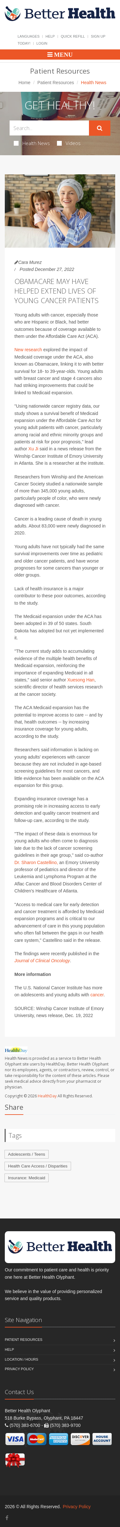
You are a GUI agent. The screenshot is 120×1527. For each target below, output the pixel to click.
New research (28, 349)
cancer (96, 994)
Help (50, 36)
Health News (32, 143)
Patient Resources (55, 82)
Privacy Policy (19, 1369)
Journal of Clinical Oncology (42, 960)
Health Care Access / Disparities (38, 1166)
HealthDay (47, 1096)
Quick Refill (73, 36)
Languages (28, 36)
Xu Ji (33, 448)
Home (24, 82)
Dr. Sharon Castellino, (36, 862)
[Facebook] (6, 1518)
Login (41, 43)
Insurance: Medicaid (26, 1177)
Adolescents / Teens (26, 1154)
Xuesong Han (80, 679)
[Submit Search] (99, 128)
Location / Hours (21, 1359)
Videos (69, 143)
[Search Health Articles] (49, 127)
